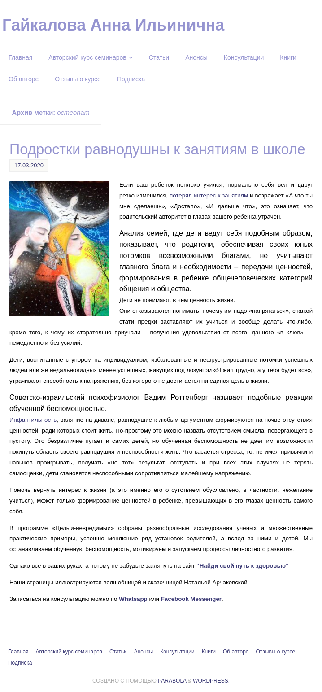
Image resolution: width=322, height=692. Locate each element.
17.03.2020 (29, 165)
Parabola (172, 681)
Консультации (177, 651)
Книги (209, 651)
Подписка (20, 663)
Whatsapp (133, 599)
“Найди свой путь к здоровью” (244, 565)
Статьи (118, 651)
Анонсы (143, 651)
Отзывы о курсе (276, 651)
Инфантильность (33, 419)
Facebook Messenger (191, 599)
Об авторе (236, 651)
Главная (18, 651)
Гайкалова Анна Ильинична (113, 25)
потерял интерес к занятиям (209, 195)
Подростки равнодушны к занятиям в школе (157, 149)
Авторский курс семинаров (69, 651)
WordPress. (211, 681)
